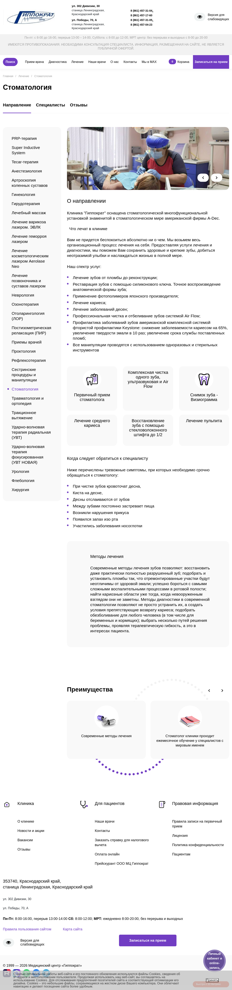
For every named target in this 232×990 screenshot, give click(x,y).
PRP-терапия (24, 138)
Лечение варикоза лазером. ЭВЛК (29, 224)
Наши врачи (97, 62)
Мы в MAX (149, 62)
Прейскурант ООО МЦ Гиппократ (121, 864)
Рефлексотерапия (29, 360)
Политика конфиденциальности (198, 845)
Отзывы (23, 849)
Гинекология (23, 194)
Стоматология (25, 389)
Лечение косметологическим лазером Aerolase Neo (30, 258)
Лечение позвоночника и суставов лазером (28, 280)
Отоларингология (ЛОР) (28, 316)
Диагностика (58, 62)
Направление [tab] (17, 105)
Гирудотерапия (26, 203)
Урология (20, 471)
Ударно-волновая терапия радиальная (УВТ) (31, 432)
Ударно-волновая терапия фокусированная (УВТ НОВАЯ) (28, 454)
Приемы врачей (27, 342)
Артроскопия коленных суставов (30, 183)
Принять (212, 980)
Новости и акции (30, 831)
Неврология (23, 295)
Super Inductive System (26, 150)
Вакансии (25, 840)
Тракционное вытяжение (24, 415)
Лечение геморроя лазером (29, 239)
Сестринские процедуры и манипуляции (24, 374)
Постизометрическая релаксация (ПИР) (31, 330)
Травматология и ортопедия (28, 401)
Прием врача (34, 62)
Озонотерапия (25, 304)
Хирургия (20, 489)
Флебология (23, 480)
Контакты (130, 62)
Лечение (77, 62)
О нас (114, 62)
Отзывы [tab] (78, 105)
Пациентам (181, 854)
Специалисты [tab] (50, 105)
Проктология (24, 351)
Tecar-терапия (25, 162)
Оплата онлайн (107, 854)
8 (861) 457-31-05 (141, 20)
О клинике (25, 821)
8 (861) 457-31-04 (141, 10)
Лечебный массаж (29, 213)
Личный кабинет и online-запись (214, 960)
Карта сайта (72, 929)
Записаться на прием (211, 62)
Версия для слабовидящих (218, 17)
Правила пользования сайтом (27, 929)
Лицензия (180, 836)
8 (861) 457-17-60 (141, 15)
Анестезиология (27, 171)
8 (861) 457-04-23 (141, 24)
